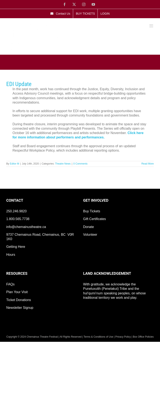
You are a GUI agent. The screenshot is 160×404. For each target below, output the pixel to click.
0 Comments (80, 163)
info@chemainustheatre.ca (26, 227)
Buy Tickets (91, 211)
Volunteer (90, 234)
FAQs (10, 284)
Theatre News (63, 163)
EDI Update (18, 84)
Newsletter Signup (19, 307)
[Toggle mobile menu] (151, 26)
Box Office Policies (143, 336)
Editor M (14, 163)
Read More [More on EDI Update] (147, 163)
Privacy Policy (123, 336)
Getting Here (15, 246)
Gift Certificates (94, 219)
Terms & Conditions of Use (98, 336)
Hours (10, 254)
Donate (88, 227)
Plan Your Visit (17, 292)
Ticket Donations (18, 300)
